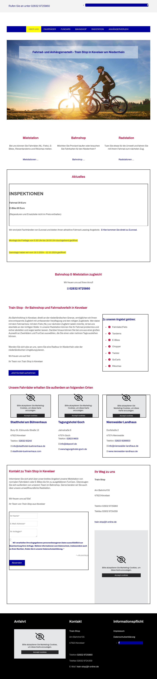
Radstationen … (126, 159)
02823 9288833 (122, 440)
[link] (30, 397)
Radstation (97, 29)
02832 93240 (25, 441)
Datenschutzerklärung (124, 637)
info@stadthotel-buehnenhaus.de (28, 446)
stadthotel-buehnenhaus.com (26, 451)
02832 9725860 (78, 288)
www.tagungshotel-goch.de (73, 449)
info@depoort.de (68, 444)
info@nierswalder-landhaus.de (123, 446)
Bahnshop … (78, 159)
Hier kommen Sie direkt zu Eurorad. (119, 230)
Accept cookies (30, 416)
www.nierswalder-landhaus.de (123, 451)
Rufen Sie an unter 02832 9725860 (29, 6)
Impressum (118, 631)
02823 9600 (72, 438)
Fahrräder (50, 29)
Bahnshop (80, 29)
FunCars (65, 29)
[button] (24, 373)
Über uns (34, 29)
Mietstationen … (31, 159)
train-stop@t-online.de (106, 522)
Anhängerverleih (118, 29)
